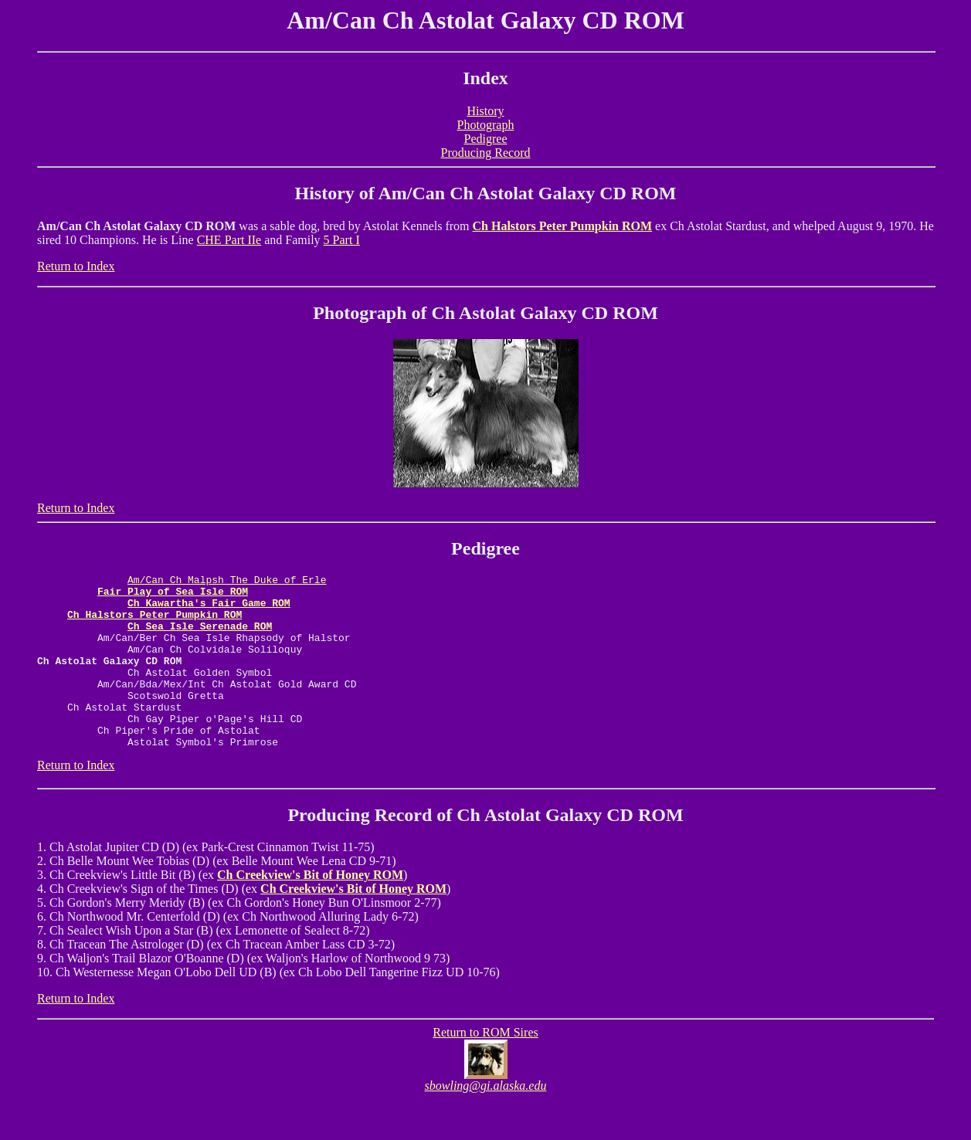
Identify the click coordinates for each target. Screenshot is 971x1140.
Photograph (485, 124)
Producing (328, 850)
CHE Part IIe (229, 239)
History (485, 110)
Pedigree (486, 138)
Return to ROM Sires (485, 1067)
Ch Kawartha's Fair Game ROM (208, 609)
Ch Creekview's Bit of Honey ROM (310, 909)
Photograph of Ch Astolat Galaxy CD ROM (485, 313)
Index (485, 78)
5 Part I (342, 239)
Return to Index (75, 266)
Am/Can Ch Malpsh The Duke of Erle (226, 582)
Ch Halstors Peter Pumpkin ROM (563, 225)
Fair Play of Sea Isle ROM (172, 595)
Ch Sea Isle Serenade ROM (199, 637)
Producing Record (486, 152)
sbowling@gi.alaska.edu (486, 1120)
